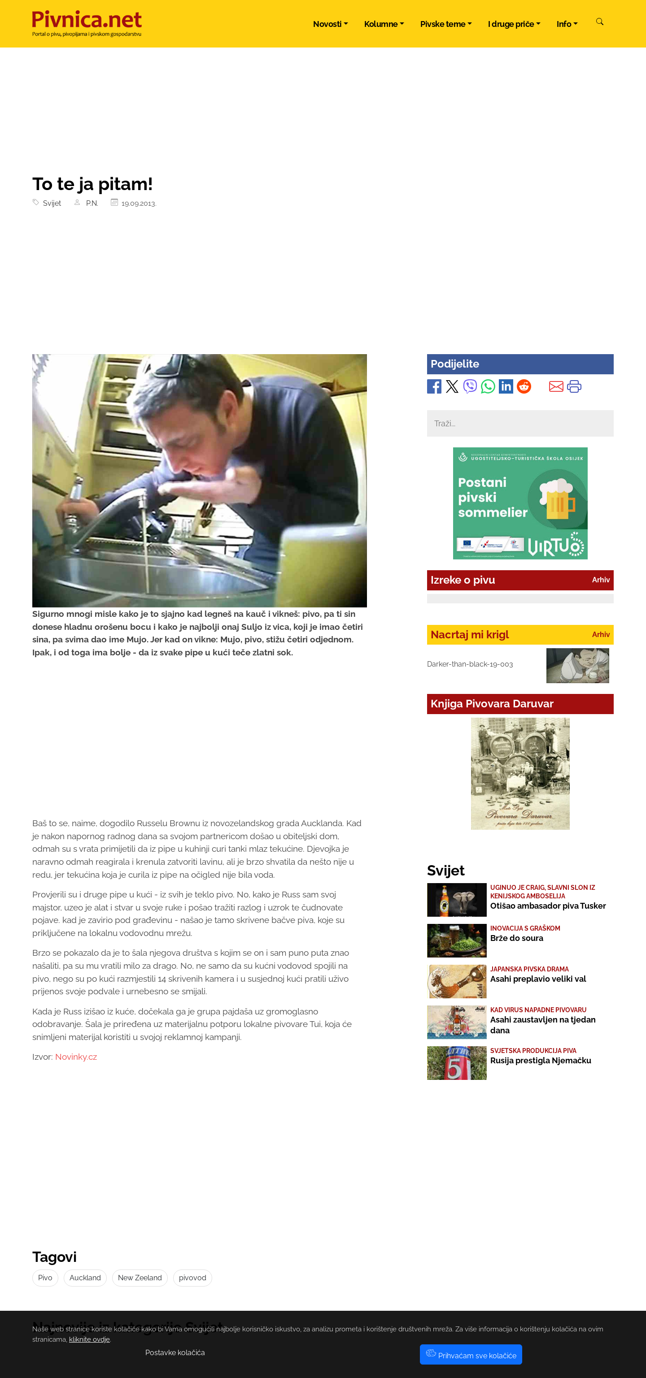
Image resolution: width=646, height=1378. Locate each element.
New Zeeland (140, 1278)
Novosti (327, 24)
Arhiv (601, 580)
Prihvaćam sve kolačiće (471, 1356)
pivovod (192, 1278)
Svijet (50, 203)
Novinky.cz (76, 1057)
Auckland (85, 1278)
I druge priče (511, 24)
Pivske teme (443, 24)
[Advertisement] (323, 287)
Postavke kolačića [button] (175, 1352)
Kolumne (381, 24)
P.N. (90, 203)
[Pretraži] (599, 22)
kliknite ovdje (89, 1339)
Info (564, 24)
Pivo (45, 1278)
